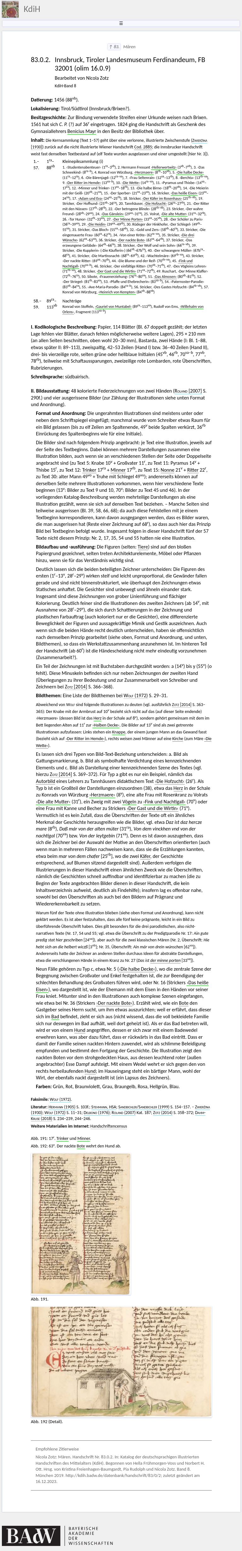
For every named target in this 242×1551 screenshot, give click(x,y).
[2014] (76, 687)
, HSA (103, 1107)
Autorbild (45, 781)
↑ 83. (114, 46)
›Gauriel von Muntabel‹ (113, 306)
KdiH (32, 8)
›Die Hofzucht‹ (155, 203)
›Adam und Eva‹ (90, 198)
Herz (98, 718)
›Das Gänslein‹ (112, 213)
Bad (55, 1017)
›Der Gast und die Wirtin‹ (116, 271)
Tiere (143, 547)
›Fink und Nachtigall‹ (164, 802)
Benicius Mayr (81, 131)
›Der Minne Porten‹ (127, 219)
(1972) (136, 695)
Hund (79, 1030)
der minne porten (165, 960)
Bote (183, 1003)
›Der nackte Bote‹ (132, 240)
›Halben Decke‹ (105, 725)
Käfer (145, 856)
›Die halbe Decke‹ (190, 172)
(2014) (163, 1112)
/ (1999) (144, 1107)
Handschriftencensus (108, 1126)
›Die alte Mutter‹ (174, 213)
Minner (118, 470)
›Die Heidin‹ (96, 224)
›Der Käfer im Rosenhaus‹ (162, 198)
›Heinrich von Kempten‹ (117, 292)
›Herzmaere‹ (144, 172)
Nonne (168, 470)
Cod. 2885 (143, 147)
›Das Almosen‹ (165, 276)
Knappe (118, 732)
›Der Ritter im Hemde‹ (83, 182)
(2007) (123, 1112)
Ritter (193, 470)
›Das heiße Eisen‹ (184, 193)
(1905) (62, 1107)
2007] (188, 391)
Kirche (177, 738)
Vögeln (129, 802)
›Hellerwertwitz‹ (164, 167)
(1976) (97, 1112)
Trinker (89, 470)
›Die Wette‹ (131, 182)
